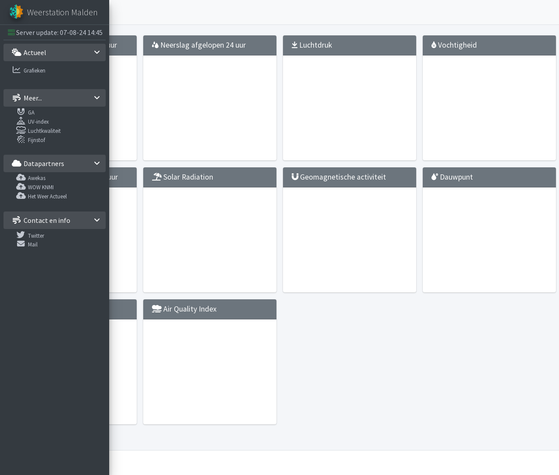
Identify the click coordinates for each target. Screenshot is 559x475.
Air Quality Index (271, 327)
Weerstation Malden (174, 462)
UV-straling (150, 327)
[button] (123, 12)
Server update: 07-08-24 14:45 (59, 32)
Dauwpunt (483, 186)
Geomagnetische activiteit (378, 190)
